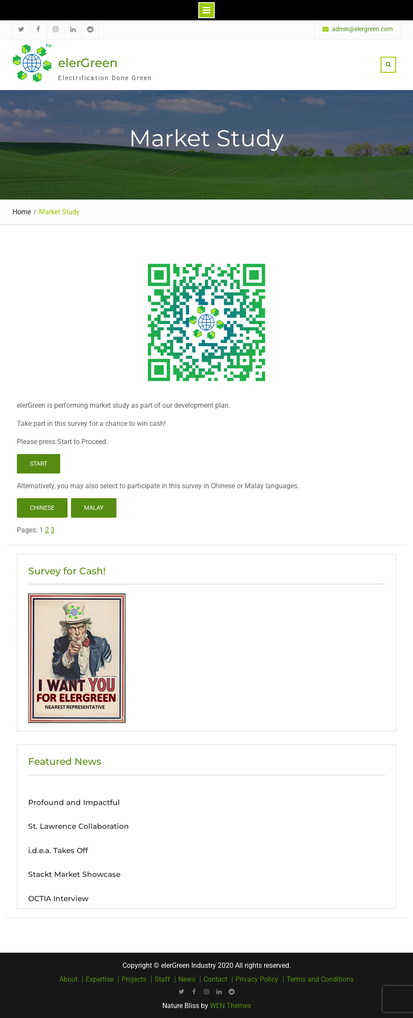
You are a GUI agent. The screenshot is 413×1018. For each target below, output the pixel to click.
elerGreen (88, 62)
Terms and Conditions (320, 979)
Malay (93, 507)
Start (38, 463)
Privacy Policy (257, 979)
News (186, 979)
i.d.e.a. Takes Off (58, 850)
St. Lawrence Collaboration (78, 826)
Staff (162, 979)
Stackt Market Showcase (74, 874)
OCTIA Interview (58, 898)
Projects (134, 979)
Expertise (99, 979)
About (68, 979)
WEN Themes (230, 1006)
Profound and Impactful (74, 802)
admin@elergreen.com (362, 29)
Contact (215, 979)
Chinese (42, 507)
